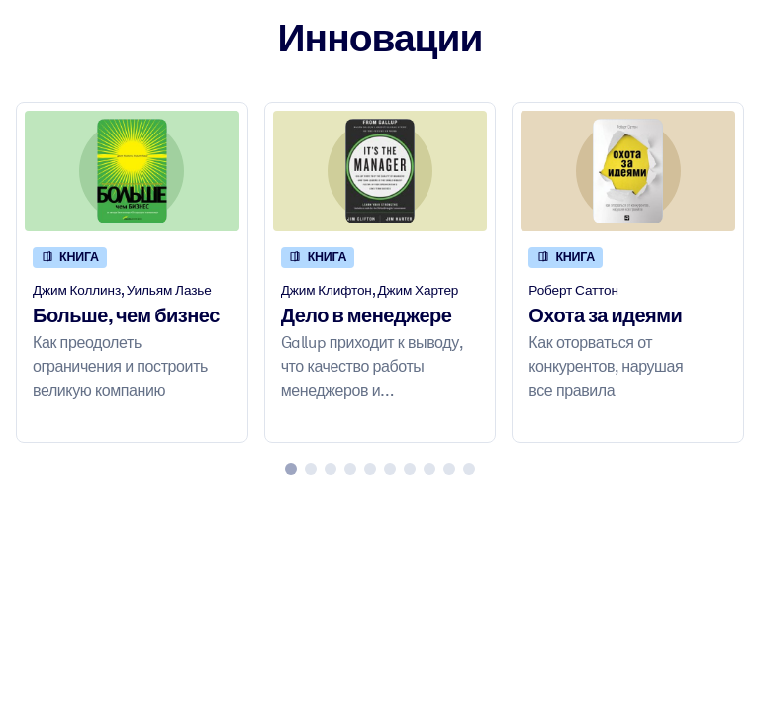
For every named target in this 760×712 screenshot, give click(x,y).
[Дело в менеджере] (380, 171)
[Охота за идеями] (628, 171)
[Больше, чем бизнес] (132, 171)
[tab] (291, 469)
